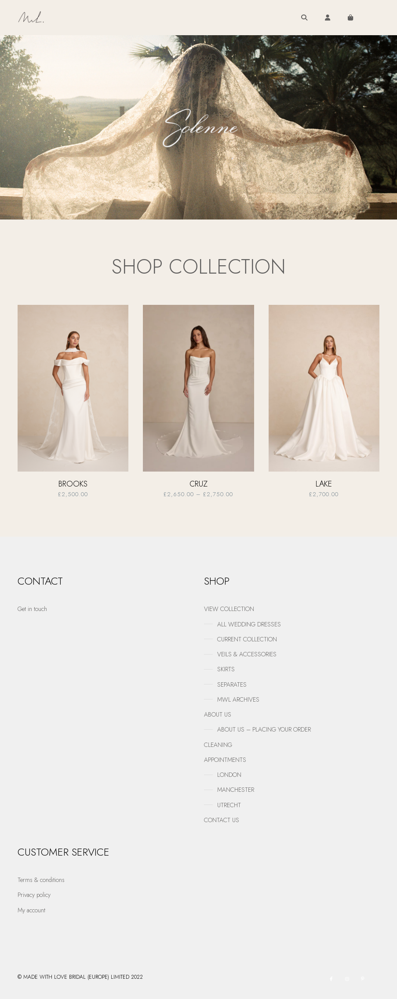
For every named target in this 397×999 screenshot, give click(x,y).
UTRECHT (229, 805)
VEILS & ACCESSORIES (247, 654)
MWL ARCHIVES (238, 699)
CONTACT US (221, 820)
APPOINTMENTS (225, 759)
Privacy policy (34, 894)
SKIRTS (226, 669)
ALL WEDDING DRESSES (249, 624)
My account (31, 910)
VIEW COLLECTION (229, 608)
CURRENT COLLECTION (247, 639)
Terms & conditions (41, 879)
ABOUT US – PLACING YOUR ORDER (264, 729)
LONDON (229, 774)
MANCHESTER (235, 789)
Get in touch (32, 608)
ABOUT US (217, 714)
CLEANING (218, 744)
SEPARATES (232, 684)
